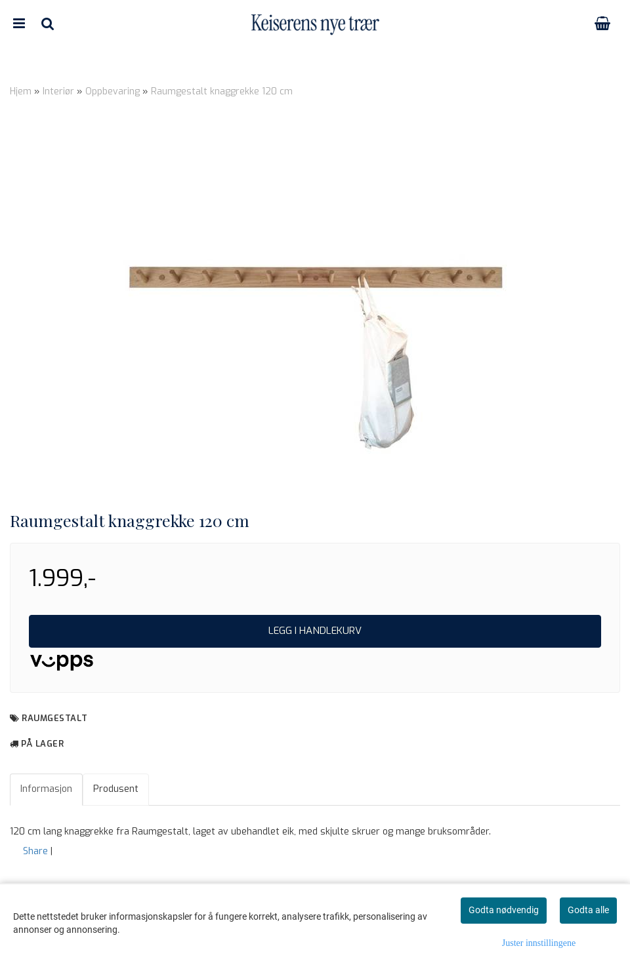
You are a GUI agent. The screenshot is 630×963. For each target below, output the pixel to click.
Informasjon (46, 789)
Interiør (58, 91)
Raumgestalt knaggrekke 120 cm (222, 91)
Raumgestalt (55, 718)
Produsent (115, 789)
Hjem (21, 91)
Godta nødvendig (504, 910)
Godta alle (588, 910)
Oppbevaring (112, 91)
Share (35, 851)
